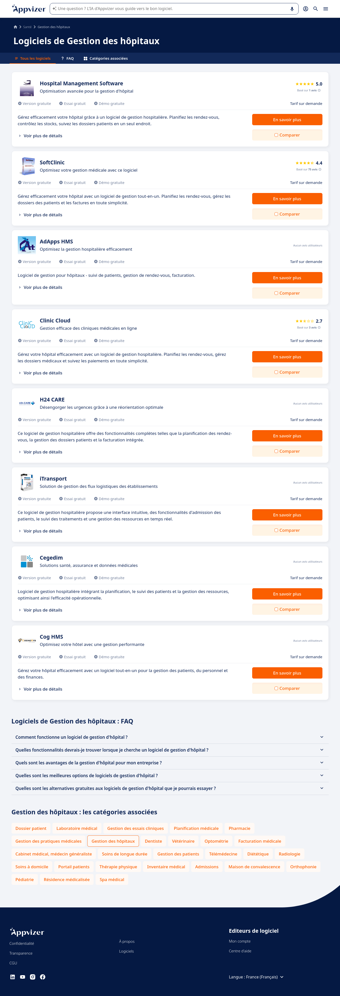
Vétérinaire (183, 841)
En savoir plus (287, 119)
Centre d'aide (240, 950)
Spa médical (112, 879)
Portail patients (73, 867)
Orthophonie (303, 867)
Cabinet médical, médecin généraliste (54, 854)
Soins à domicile (32, 867)
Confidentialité (22, 943)
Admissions (207, 867)
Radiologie (289, 854)
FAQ (67, 58)
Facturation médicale (259, 841)
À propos (126, 941)
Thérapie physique (118, 867)
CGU (13, 962)
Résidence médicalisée (67, 879)
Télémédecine (223, 854)
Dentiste (153, 841)
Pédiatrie (25, 879)
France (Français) (265, 977)
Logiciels (126, 951)
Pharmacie (239, 828)
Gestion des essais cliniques (135, 828)
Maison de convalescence (254, 867)
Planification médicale (196, 828)
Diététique (258, 854)
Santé (27, 27)
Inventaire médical (166, 867)
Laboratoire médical (76, 828)
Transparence (21, 953)
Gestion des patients (178, 854)
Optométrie (216, 841)
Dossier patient (31, 828)
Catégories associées (106, 58)
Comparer (290, 135)
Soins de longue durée (124, 854)
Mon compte (240, 941)
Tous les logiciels (33, 58)
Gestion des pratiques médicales (49, 841)
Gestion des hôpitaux (113, 841)
